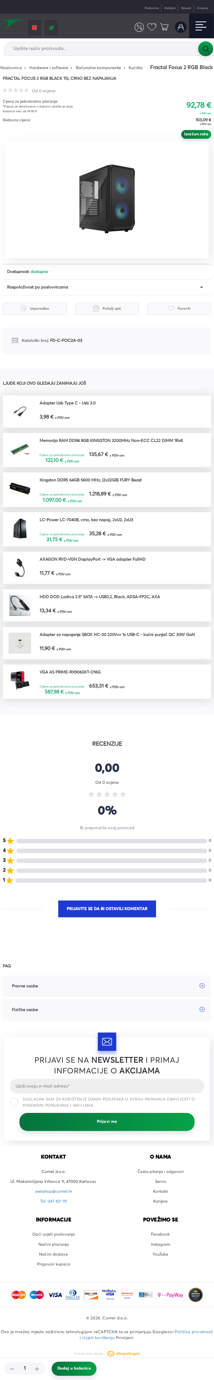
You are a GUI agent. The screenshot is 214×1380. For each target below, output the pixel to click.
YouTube (160, 1254)
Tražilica (205, 48)
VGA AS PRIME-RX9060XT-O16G (70, 672)
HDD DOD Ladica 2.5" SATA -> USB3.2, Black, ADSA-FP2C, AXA (100, 597)
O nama (202, 8)
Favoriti (152, 27)
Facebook (160, 1234)
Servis (160, 1182)
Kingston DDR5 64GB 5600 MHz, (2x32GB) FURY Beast (91, 480)
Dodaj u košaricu (74, 1368)
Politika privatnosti (194, 1332)
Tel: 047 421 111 (53, 1201)
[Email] (107, 1086)
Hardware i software (48, 68)
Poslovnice (152, 8)
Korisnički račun (181, 27)
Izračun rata (196, 134)
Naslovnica (11, 68)
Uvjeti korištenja (98, 1338)
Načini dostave (53, 1254)
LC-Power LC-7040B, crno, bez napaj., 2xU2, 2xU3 (86, 520)
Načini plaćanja (53, 1245)
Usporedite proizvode (139, 27)
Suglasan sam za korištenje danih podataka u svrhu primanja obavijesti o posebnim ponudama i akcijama (102, 1102)
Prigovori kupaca (53, 1264)
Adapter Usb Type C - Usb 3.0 (68, 403)
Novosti (186, 8)
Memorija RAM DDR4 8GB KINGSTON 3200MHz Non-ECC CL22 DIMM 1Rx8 (111, 441)
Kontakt (160, 1192)
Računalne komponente (98, 68)
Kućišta (135, 68)
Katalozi (170, 8)
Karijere (160, 1201)
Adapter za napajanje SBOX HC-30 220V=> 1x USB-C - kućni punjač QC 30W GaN (117, 635)
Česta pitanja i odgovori (160, 1172)
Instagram (160, 1245)
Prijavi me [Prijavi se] (107, 1122)
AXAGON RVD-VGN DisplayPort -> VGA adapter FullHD (93, 560)
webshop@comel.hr (53, 1192)
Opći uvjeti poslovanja (53, 1234)
